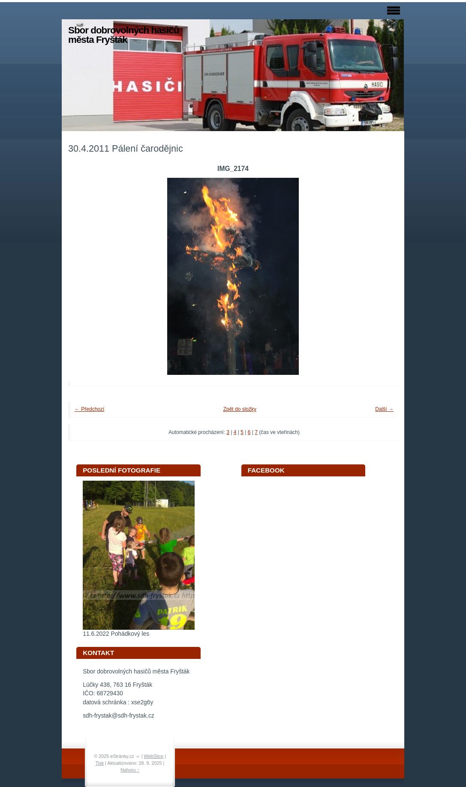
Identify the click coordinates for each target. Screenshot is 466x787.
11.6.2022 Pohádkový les (116, 634)
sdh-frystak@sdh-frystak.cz (118, 715)
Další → (384, 409)
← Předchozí (89, 409)
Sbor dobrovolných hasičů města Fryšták (123, 35)
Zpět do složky (239, 409)
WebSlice (153, 756)
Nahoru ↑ (129, 769)
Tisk (100, 763)
